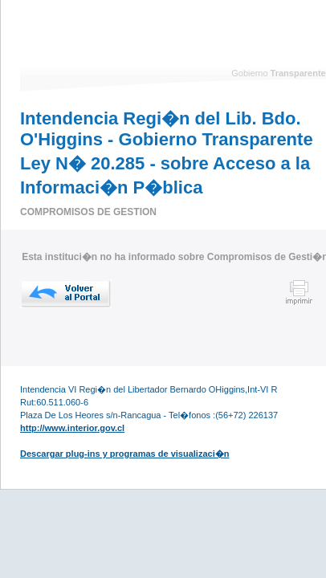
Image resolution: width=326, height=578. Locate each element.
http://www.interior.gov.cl (72, 428)
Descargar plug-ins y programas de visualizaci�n (124, 453)
